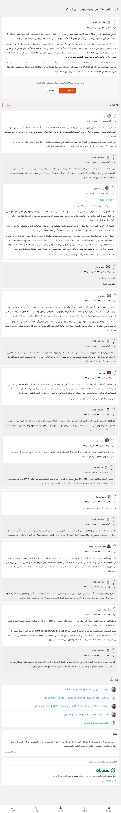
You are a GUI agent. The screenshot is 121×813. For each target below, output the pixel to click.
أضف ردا (96, 121)
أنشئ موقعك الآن (109, 794)
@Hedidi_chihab (105, 201)
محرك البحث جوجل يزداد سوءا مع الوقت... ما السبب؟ (85, 703)
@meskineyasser (106, 281)
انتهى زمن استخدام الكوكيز (96, 737)
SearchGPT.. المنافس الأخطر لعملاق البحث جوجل (86, 728)
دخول (50, 90)
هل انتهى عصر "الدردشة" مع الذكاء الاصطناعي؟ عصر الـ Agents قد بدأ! (76, 711)
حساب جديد (68, 90)
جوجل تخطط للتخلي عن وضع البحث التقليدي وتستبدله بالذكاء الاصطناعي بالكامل (72, 720)
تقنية (108, 27)
